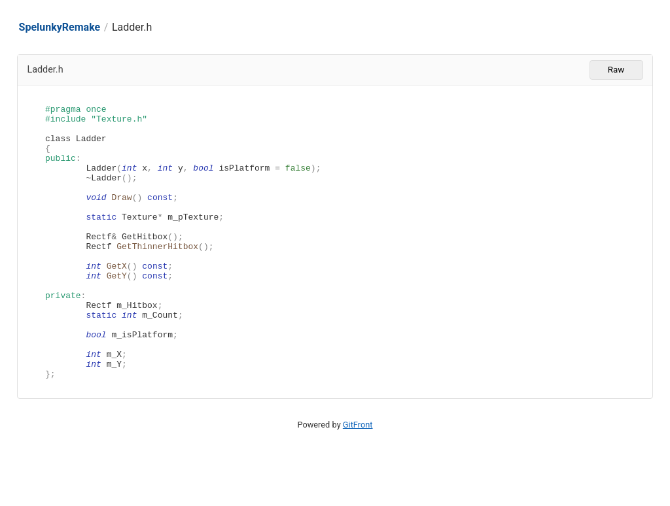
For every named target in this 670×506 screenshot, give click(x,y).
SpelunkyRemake (60, 27)
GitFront (358, 479)
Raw (616, 70)
